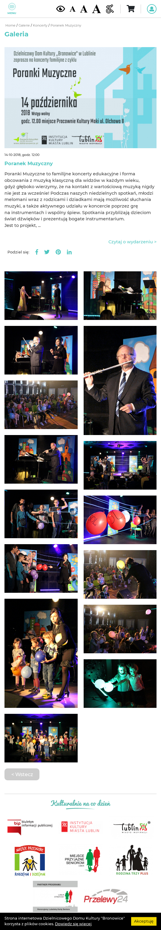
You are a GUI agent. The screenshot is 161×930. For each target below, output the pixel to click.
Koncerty (40, 25)
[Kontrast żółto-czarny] (60, 9)
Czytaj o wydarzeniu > (132, 242)
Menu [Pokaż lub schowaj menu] (11, 9)
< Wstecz (22, 774)
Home (10, 25)
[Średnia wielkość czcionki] (84, 8)
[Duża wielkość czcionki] (96, 8)
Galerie (25, 25)
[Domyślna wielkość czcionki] (73, 9)
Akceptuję (144, 921)
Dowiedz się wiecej (73, 924)
